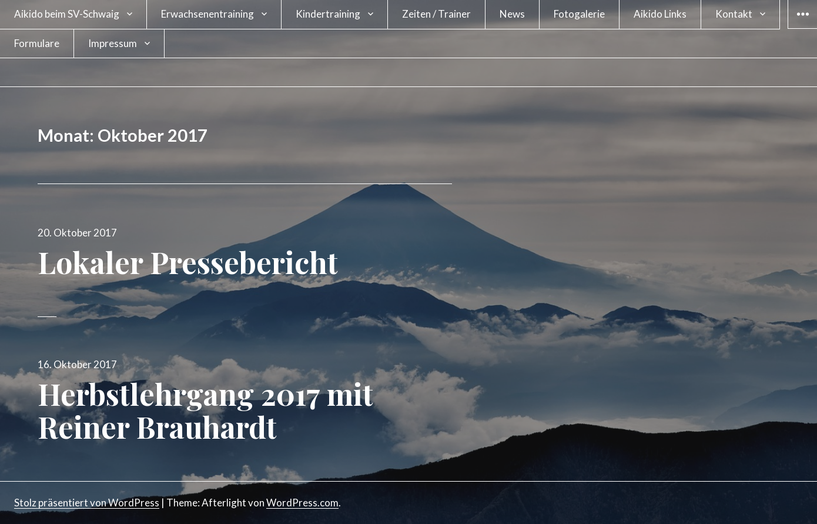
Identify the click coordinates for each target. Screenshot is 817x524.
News (512, 14)
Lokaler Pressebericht (188, 262)
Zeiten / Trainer (436, 14)
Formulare (36, 43)
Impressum (112, 43)
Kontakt (733, 14)
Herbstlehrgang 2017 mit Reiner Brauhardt (205, 410)
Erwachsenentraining (207, 14)
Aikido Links (660, 14)
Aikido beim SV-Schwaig (66, 14)
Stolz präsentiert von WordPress (86, 502)
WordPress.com (302, 502)
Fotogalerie (579, 14)
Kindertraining (328, 14)
